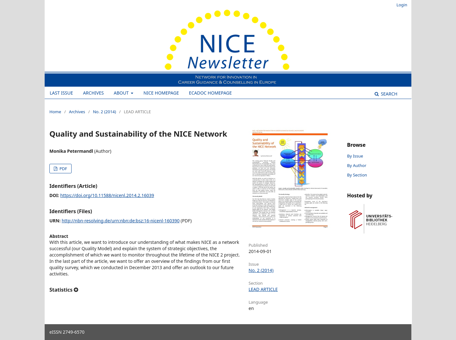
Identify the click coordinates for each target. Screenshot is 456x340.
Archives (93, 93)
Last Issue (61, 93)
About (122, 93)
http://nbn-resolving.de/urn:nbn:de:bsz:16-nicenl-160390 (121, 221)
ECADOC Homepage (210, 93)
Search (388, 94)
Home (55, 111)
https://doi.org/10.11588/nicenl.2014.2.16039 (107, 195)
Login (401, 5)
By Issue (355, 156)
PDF (62, 168)
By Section (357, 175)
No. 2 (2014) (104, 111)
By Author (356, 165)
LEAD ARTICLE (263, 289)
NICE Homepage (161, 93)
